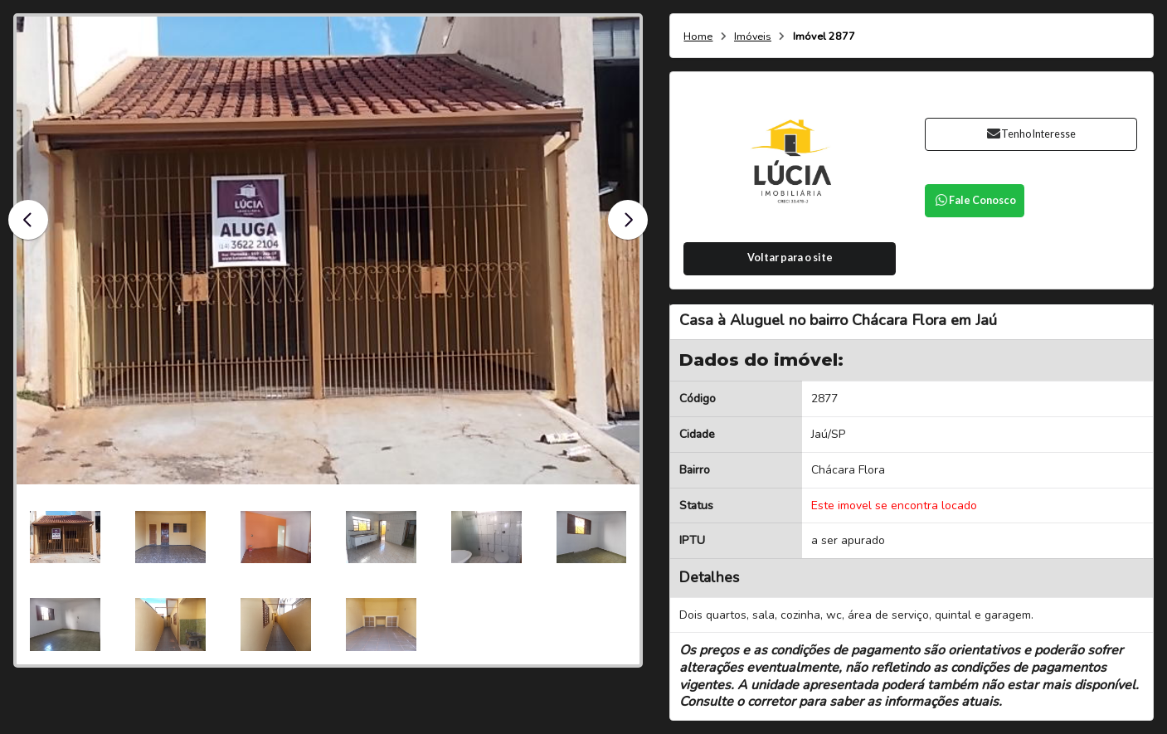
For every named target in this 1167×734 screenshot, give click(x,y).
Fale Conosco (974, 200)
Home (697, 37)
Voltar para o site (790, 257)
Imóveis (752, 37)
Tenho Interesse (1031, 134)
